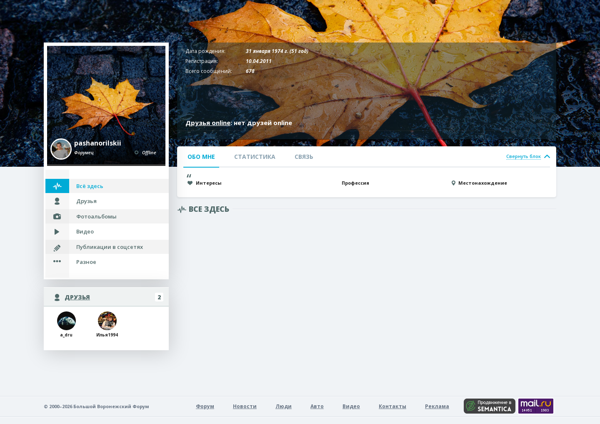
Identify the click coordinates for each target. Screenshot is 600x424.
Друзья (86, 201)
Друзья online (207, 122)
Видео (85, 231)
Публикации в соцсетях (109, 247)
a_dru (66, 324)
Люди (283, 406)
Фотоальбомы (96, 216)
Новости (245, 406)
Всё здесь (89, 186)
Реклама (437, 406)
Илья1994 (107, 324)
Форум (205, 406)
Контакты (392, 406)
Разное (86, 262)
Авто (317, 406)
